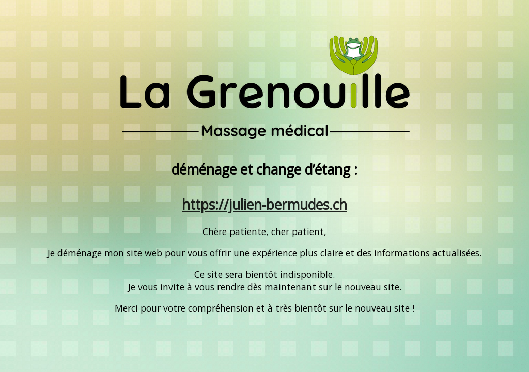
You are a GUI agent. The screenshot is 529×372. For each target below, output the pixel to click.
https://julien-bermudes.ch (264, 204)
